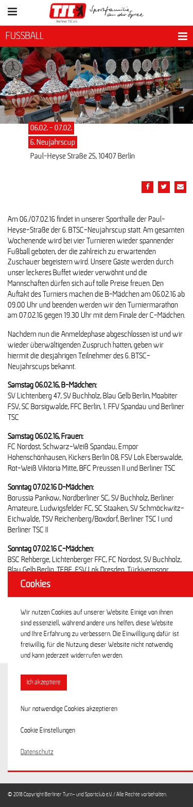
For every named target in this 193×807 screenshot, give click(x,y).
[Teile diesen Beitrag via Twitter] (164, 187)
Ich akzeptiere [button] (44, 682)
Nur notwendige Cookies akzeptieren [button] (69, 709)
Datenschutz (37, 752)
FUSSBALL (25, 36)
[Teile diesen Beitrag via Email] (180, 187)
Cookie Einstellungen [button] (48, 730)
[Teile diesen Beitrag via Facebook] (147, 187)
